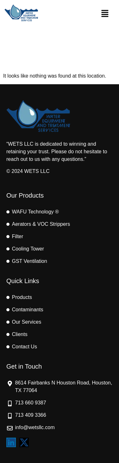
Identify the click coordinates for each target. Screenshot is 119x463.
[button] (104, 14)
